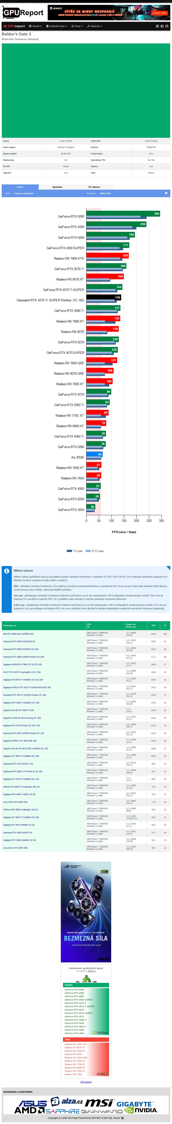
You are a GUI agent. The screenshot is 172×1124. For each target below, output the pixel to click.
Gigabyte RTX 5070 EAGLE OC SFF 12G (21, 725)
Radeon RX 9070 (73, 1054)
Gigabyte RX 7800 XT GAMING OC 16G (21, 756)
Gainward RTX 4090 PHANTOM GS (19, 641)
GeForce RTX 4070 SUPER (78, 1013)
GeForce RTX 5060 (74, 1023)
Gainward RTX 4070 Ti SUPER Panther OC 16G (24, 695)
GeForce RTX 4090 (74, 993)
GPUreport (86, 1082)
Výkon (20, 187)
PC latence (94, 187)
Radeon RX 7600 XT (75, 1071)
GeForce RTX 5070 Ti (75, 1003)
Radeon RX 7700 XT (75, 1064)
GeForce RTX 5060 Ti (75, 1020)
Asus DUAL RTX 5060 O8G (15, 802)
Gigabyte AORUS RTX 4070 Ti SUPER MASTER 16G (27, 687)
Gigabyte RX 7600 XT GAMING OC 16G (21, 817)
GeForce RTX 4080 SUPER (78, 999)
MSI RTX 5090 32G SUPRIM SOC (18, 634)
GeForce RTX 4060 (74, 1030)
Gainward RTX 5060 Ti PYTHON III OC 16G (22, 771)
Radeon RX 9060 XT (75, 1067)
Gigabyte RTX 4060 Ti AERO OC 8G (19, 794)
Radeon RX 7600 (73, 1074)
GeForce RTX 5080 (74, 996)
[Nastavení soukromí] (122, 1118)
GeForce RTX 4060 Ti (75, 1026)
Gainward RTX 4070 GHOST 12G (18, 764)
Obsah (35, 26)
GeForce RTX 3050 (74, 1033)
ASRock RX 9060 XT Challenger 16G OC (21, 787)
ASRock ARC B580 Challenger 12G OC (20, 810)
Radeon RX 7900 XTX (76, 1044)
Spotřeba (57, 187)
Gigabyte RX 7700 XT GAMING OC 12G (21, 779)
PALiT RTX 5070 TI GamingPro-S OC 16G (22, 672)
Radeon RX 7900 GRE (76, 1057)
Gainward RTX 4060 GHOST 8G (17, 833)
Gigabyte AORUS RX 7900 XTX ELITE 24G (22, 664)
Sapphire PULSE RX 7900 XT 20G (18, 710)
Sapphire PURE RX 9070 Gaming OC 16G (22, 718)
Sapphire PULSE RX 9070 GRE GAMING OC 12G (25, 748)
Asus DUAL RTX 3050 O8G (15, 848)
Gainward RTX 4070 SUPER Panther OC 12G (23, 733)
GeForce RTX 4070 (74, 1016)
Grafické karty (56, 26)
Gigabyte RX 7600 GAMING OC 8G (19, 825)
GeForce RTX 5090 (74, 989)
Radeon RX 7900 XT (75, 1051)
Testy (77, 26)
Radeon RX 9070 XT (75, 1047)
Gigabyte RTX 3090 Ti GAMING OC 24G (21, 703)
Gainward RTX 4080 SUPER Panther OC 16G (23, 657)
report (14, 26)
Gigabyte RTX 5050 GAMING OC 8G (19, 840)
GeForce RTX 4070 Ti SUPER (80, 1006)
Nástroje (94, 26)
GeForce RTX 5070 (74, 1010)
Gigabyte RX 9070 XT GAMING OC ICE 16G (23, 680)
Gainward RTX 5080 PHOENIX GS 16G (21, 649)
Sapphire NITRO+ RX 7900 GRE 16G (20, 741)
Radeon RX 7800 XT (75, 1061)
